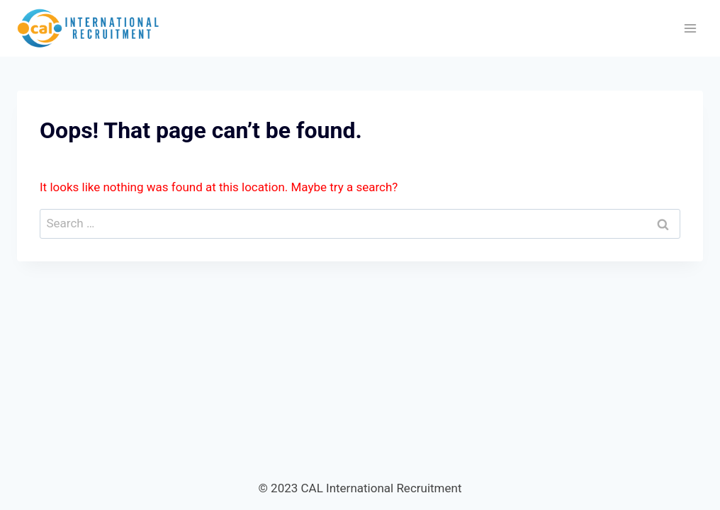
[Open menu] (690, 28)
